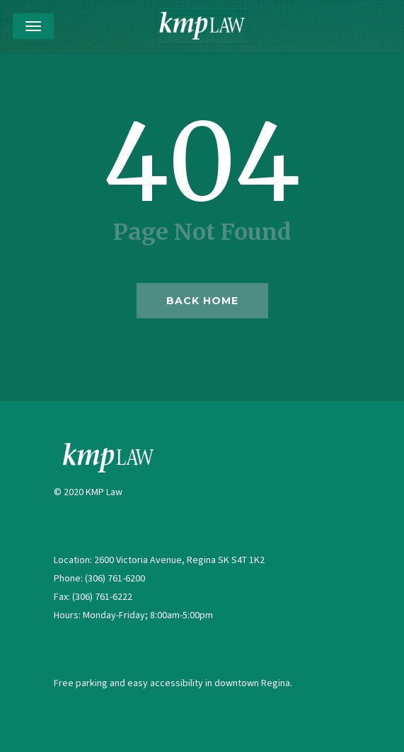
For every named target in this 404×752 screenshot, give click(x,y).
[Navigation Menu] (33, 26)
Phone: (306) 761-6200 (99, 578)
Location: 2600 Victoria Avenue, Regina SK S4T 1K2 (159, 559)
